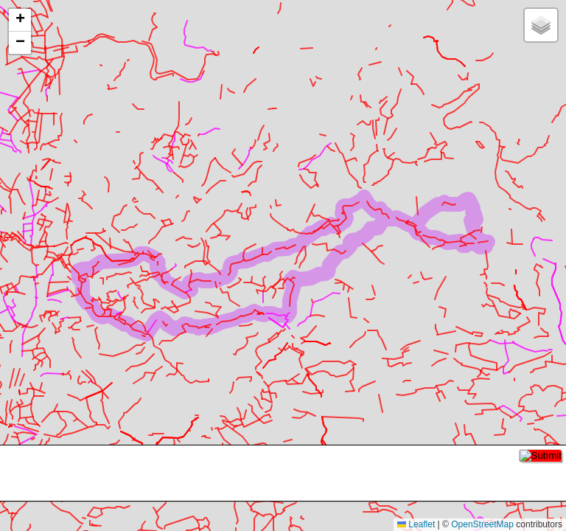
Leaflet (416, 524)
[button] (20, 20)
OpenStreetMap (482, 524)
